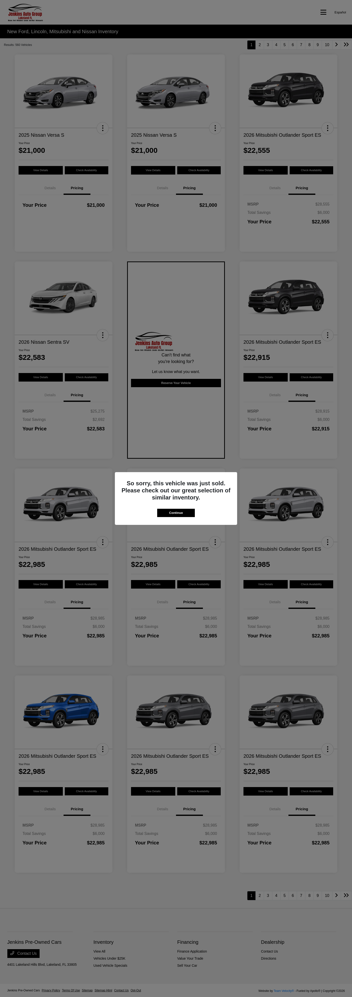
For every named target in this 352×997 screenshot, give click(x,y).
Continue (176, 513)
